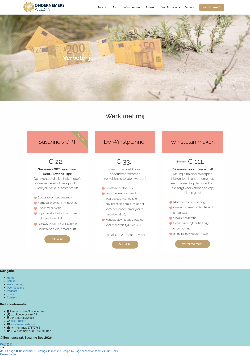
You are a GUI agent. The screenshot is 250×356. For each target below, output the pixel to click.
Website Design (59, 351)
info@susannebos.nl (23, 324)
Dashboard (24, 351)
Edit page (8, 351)
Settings (40, 351)
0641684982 (18, 321)
